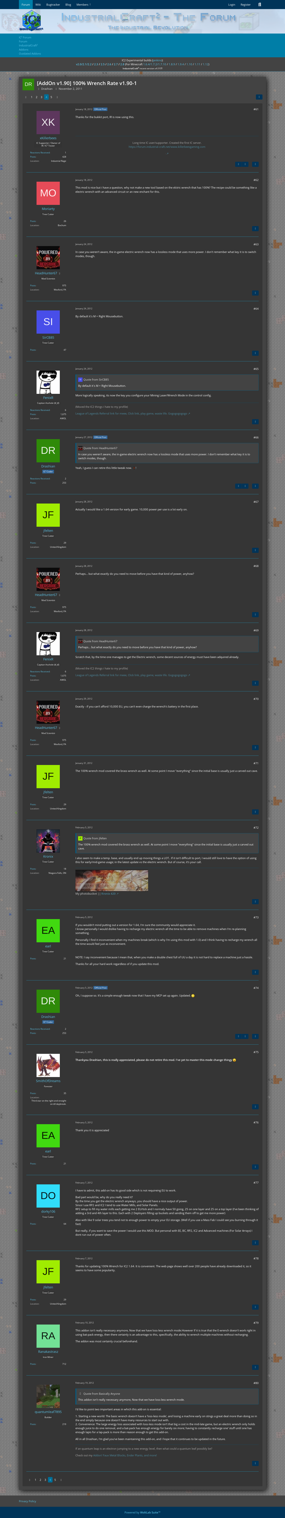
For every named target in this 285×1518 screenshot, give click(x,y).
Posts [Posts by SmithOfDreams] (33, 1093)
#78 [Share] (256, 1258)
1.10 (189, 64)
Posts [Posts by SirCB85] (33, 349)
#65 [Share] (256, 369)
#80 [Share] (256, 1383)
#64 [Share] (256, 308)
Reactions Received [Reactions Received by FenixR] (40, 410)
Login (231, 4)
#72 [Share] (256, 827)
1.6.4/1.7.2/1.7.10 (154, 64)
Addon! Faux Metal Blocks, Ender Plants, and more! (125, 1455)
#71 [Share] (256, 763)
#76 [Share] (256, 1122)
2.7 (116, 64)
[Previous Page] (26, 97)
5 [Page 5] (51, 97)
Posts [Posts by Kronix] (33, 868)
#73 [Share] (256, 917)
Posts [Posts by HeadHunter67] (33, 285)
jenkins (157, 60)
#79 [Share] (256, 1323)
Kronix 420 (108, 893)
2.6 (109, 64)
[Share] (259, 97)
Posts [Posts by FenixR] (33, 414)
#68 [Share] (256, 566)
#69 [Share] (256, 630)
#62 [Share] (256, 180)
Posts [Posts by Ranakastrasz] (33, 1364)
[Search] (259, 4)
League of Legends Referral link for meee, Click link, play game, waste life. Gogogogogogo (131, 413)
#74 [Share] (256, 988)
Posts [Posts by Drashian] (33, 482)
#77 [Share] (256, 1182)
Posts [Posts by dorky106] (33, 1223)
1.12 (205, 64)
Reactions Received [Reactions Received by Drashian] (40, 478)
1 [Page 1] (32, 97)
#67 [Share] (256, 502)
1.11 (197, 64)
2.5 (103, 64)
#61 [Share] (256, 109)
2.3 (96, 64)
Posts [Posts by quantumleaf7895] (33, 1424)
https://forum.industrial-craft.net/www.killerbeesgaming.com (167, 146)
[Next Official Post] (245, 164)
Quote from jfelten (95, 838)
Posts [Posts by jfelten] (33, 542)
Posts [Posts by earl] (33, 958)
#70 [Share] (256, 699)
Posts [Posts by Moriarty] (33, 221)
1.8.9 (172, 64)
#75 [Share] (256, 1052)
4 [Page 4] (46, 97)
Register (246, 4)
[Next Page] (57, 97)
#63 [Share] (256, 244)
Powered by (142, 1512)
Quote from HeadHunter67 (100, 448)
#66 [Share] (256, 437)
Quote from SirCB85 (96, 379)
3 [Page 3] (41, 97)
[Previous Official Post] (238, 164)
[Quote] (255, 164)
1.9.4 (181, 64)
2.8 (122, 64)
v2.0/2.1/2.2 (84, 64)
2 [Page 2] (36, 97)
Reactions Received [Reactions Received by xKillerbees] (40, 152)
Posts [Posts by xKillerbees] (33, 156)
